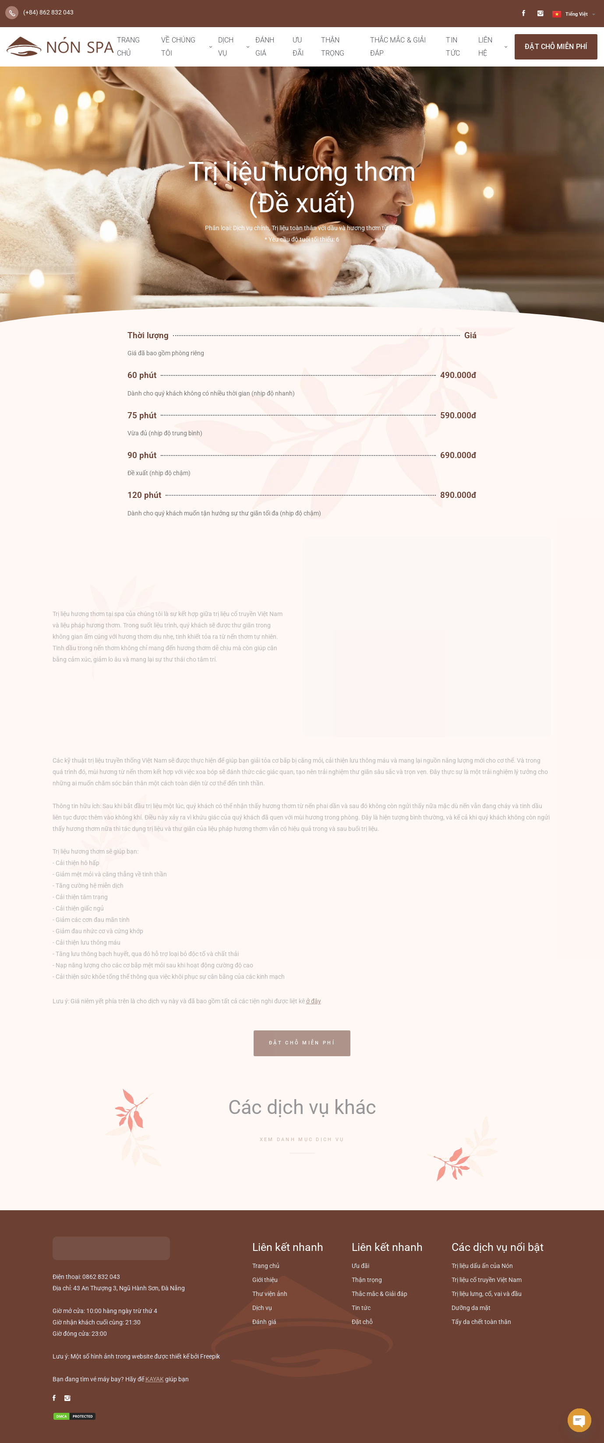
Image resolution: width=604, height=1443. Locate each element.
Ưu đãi (298, 46)
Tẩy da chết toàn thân (481, 1321)
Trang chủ (128, 46)
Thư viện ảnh (269, 1293)
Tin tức (452, 46)
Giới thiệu (265, 1279)
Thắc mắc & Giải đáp (398, 46)
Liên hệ (485, 46)
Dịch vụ (225, 46)
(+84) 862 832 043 (48, 12)
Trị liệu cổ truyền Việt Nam (487, 1279)
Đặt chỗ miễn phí (556, 46)
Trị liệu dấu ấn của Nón (482, 1265)
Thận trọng (333, 46)
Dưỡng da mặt (471, 1307)
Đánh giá (264, 46)
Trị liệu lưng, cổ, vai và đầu (487, 1293)
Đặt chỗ (362, 1321)
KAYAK (154, 1379)
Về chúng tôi (178, 46)
